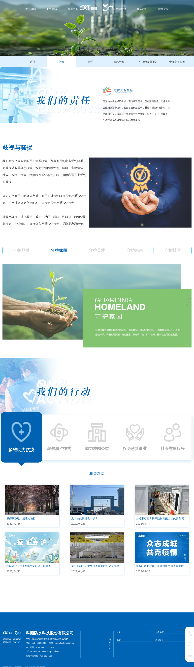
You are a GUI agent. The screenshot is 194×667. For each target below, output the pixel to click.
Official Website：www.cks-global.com (43, 651)
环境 (32, 61)
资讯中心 (73, 9)
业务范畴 (51, 9)
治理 (90, 61)
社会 (61, 61)
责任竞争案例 (177, 61)
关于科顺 (30, 9)
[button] (4, 302)
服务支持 (163, 9)
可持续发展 (119, 9)
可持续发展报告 (148, 61)
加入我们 (142, 9)
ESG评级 (119, 61)
